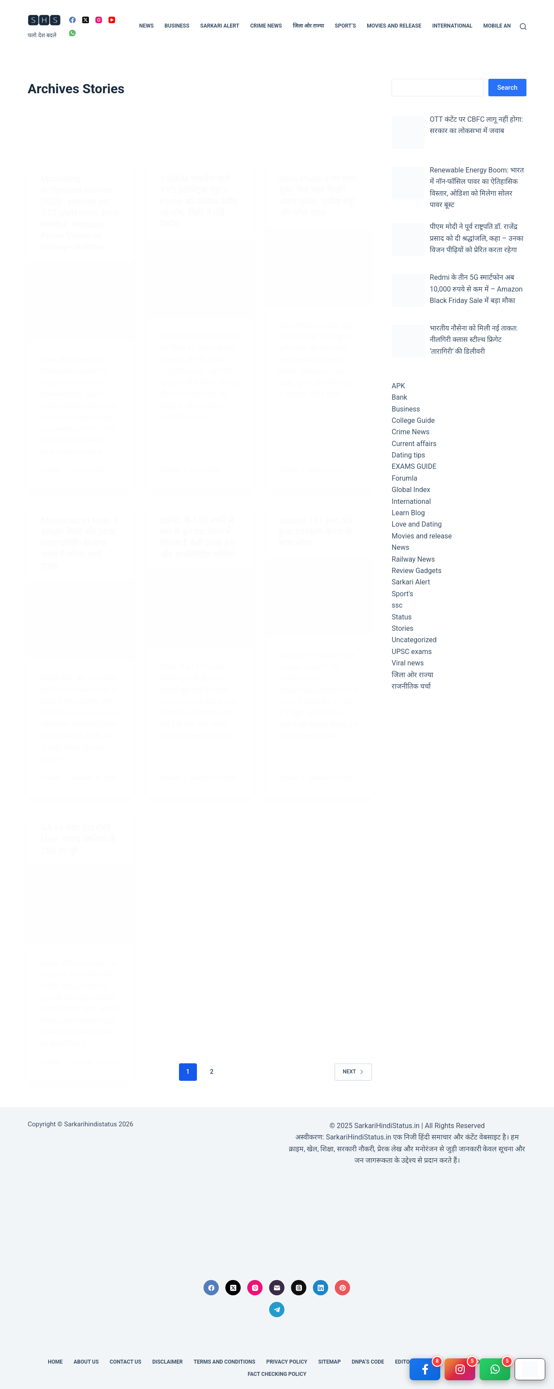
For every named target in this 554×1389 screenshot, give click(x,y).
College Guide (413, 420)
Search (507, 87)
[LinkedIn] (320, 1287)
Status (402, 617)
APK (398, 386)
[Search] (523, 26)
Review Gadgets (417, 570)
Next (353, 1072)
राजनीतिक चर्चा (411, 686)
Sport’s (345, 26)
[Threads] (298, 1287)
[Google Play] (530, 1369)
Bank (399, 397)
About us (86, 1362)
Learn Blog (408, 513)
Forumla (404, 478)
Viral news (408, 663)
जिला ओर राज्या (308, 26)
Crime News (266, 26)
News (146, 26)
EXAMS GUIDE (414, 466)
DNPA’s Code (368, 1362)
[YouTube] (112, 20)
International (452, 26)
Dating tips (408, 455)
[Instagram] (98, 20)
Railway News (413, 559)
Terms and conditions (225, 1362)
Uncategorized (414, 640)
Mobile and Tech (506, 26)
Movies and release (394, 26)
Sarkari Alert (219, 26)
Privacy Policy (286, 1362)
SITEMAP (329, 1362)
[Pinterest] (342, 1287)
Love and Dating (417, 524)
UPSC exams (412, 651)
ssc (397, 605)
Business (177, 26)
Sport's (402, 594)
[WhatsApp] (72, 33)
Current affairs (414, 444)
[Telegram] (276, 1309)
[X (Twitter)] (85, 20)
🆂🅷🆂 (44, 20)
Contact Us (125, 1362)
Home (55, 1362)
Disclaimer (167, 1362)
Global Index (411, 489)
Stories (403, 628)
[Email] (276, 1287)
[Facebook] (72, 20)
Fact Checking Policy (277, 1374)
